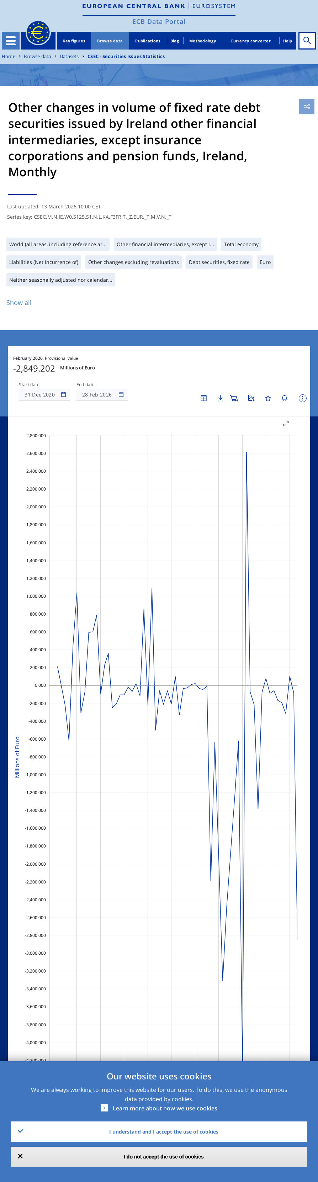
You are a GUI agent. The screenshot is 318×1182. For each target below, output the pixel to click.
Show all (19, 302)
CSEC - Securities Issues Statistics (126, 56)
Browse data (110, 40)
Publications (147, 40)
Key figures (74, 40)
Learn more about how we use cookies (165, 1108)
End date (85, 385)
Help (287, 40)
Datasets (69, 56)
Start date (29, 385)
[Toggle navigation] (11, 41)
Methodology (202, 40)
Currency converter (250, 40)
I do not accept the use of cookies (164, 1157)
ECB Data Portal (159, 21)
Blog (174, 40)
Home (8, 56)
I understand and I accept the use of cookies (163, 1131)
